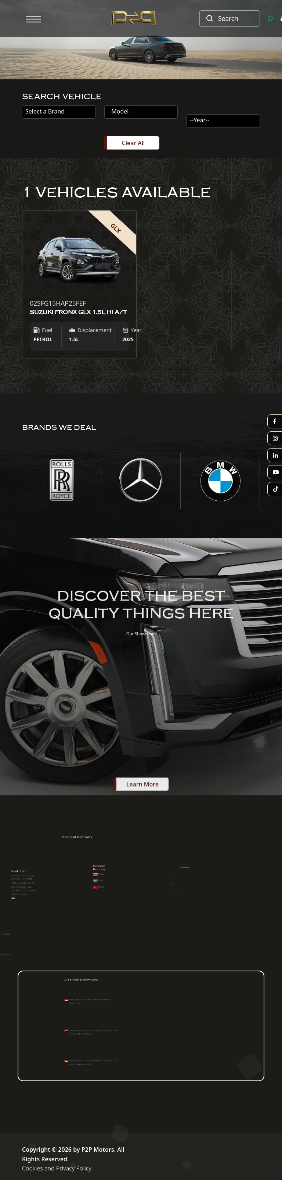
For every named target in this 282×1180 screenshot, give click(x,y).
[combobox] (58, 112)
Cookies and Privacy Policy (56, 1168)
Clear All (133, 143)
